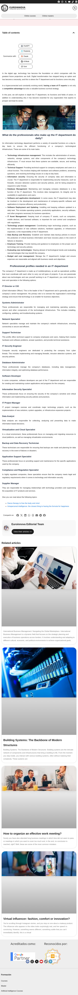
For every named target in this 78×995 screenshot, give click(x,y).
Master (3, 986)
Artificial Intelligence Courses (12, 991)
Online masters (48, 16)
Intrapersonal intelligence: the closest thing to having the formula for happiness (38, 506)
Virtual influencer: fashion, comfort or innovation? (36, 918)
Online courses (30, 16)
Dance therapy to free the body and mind (23, 503)
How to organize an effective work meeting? (32, 833)
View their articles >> (23, 532)
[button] (75, 8)
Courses (4, 981)
